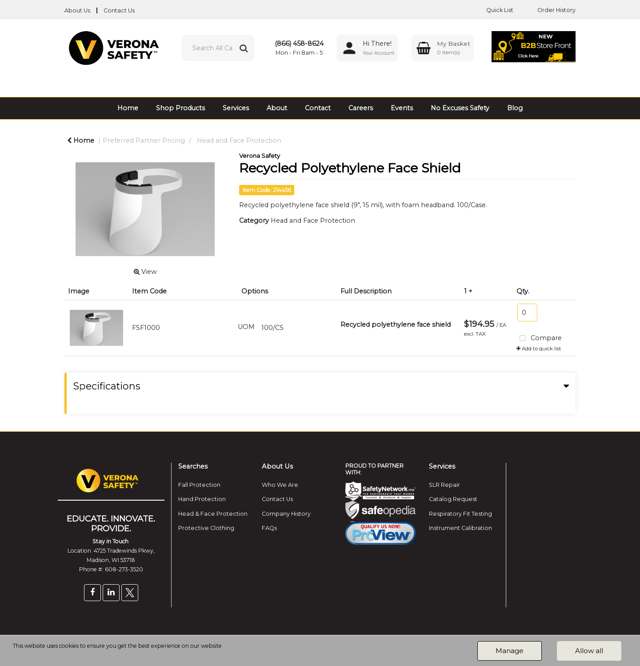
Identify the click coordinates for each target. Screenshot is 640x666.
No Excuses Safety (460, 108)
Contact (318, 108)
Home (127, 108)
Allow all (589, 650)
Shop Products (180, 108)
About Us (77, 10)
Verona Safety (259, 155)
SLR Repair (444, 484)
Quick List (493, 10)
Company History (286, 513)
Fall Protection (199, 484)
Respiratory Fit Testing (460, 513)
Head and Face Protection (239, 140)
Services (236, 108)
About (277, 108)
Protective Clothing (206, 528)
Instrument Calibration (460, 528)
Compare (539, 338)
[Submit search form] (243, 48)
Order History (550, 10)
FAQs (269, 528)
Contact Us (119, 10)
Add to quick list (538, 348)
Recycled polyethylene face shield (395, 325)
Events (402, 108)
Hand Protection (202, 499)
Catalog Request (453, 499)
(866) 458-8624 (299, 44)
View (145, 272)
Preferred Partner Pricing (144, 140)
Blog (515, 108)
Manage (510, 650)
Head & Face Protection (213, 513)
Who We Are (280, 484)
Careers (360, 108)
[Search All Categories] (218, 48)
